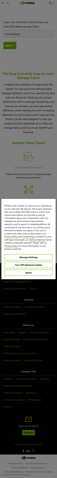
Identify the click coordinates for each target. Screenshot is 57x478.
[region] (28, 239)
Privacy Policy (11, 236)
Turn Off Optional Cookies (28, 265)
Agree (28, 272)
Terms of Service (37, 239)
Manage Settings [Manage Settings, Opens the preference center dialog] (28, 257)
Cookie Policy (29, 236)
